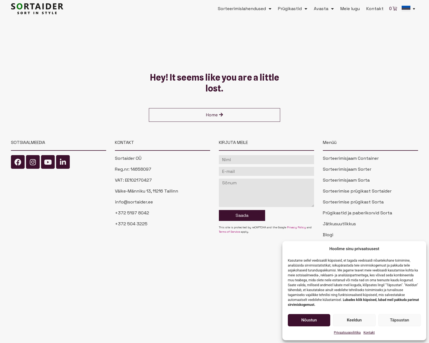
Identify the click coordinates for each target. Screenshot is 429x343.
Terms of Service (229, 231)
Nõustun (309, 320)
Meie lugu (350, 8)
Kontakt (369, 333)
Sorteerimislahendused (244, 9)
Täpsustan (399, 320)
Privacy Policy (296, 227)
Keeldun (354, 320)
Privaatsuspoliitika (347, 333)
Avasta (324, 9)
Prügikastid (292, 9)
